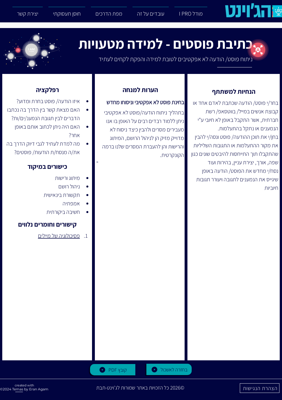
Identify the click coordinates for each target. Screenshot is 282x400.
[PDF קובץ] (112, 369)
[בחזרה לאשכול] (169, 369)
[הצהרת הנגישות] (259, 388)
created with (24, 385)
